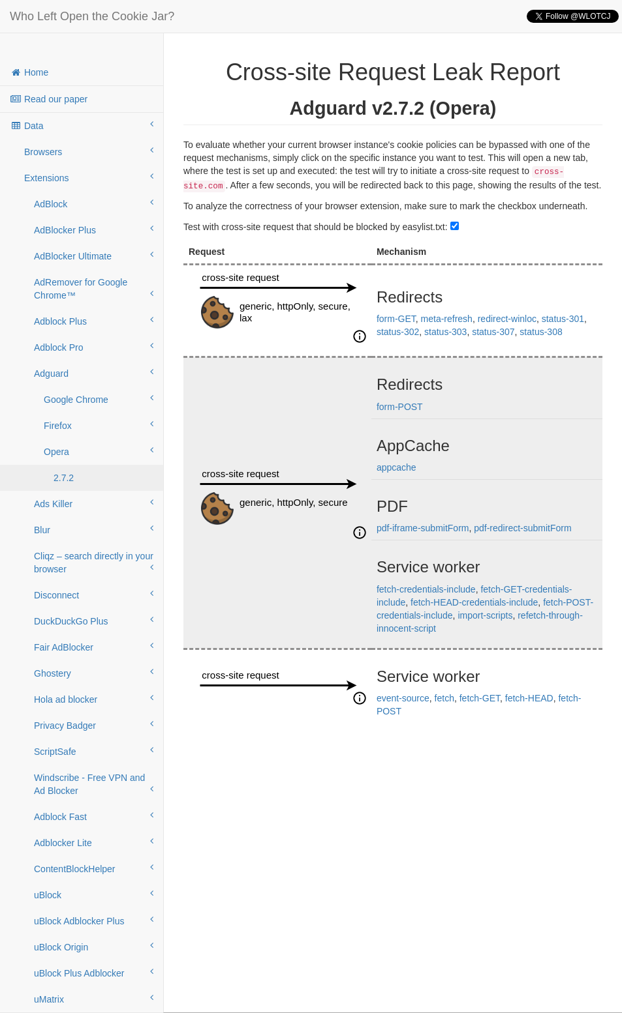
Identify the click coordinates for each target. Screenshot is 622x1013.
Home (29, 72)
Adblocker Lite (93, 842)
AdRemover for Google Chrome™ (93, 289)
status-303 (445, 332)
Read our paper (48, 99)
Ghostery (93, 673)
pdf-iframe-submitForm (423, 528)
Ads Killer (93, 503)
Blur (93, 529)
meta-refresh (447, 319)
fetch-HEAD (529, 698)
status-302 (398, 332)
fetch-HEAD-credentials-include (474, 602)
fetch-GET (479, 698)
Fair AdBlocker (93, 647)
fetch (444, 698)
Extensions (88, 177)
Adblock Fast (93, 816)
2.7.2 (64, 478)
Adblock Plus (93, 321)
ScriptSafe (93, 751)
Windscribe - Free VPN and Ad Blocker (93, 784)
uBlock (93, 894)
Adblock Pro (93, 347)
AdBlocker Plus (93, 229)
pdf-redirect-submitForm (522, 528)
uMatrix (93, 999)
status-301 (563, 319)
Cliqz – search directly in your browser (93, 562)
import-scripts (485, 615)
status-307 (493, 332)
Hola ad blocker (93, 699)
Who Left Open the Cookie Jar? (92, 16)
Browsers (88, 151)
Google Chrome (98, 399)
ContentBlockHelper (93, 868)
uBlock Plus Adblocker (93, 972)
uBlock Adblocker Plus (93, 920)
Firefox (98, 425)
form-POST (400, 407)
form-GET (396, 319)
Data (81, 125)
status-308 (541, 332)
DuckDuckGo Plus (93, 620)
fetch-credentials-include (426, 589)
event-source (403, 698)
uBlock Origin (93, 946)
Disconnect (93, 594)
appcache (396, 467)
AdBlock (93, 203)
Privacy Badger (93, 725)
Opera (98, 451)
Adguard (93, 373)
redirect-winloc (507, 319)
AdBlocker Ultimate (93, 255)
